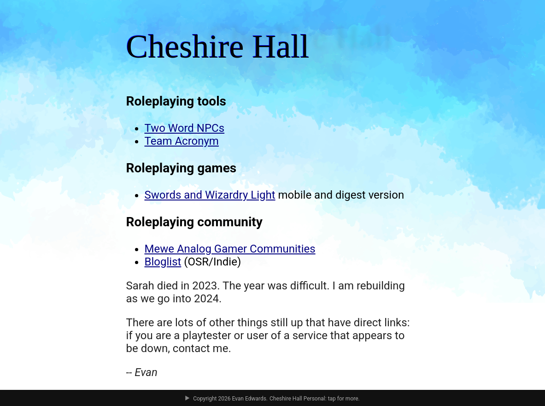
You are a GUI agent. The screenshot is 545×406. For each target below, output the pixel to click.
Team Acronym (182, 141)
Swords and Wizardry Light (210, 194)
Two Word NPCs (185, 128)
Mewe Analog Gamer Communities (230, 248)
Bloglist (163, 261)
